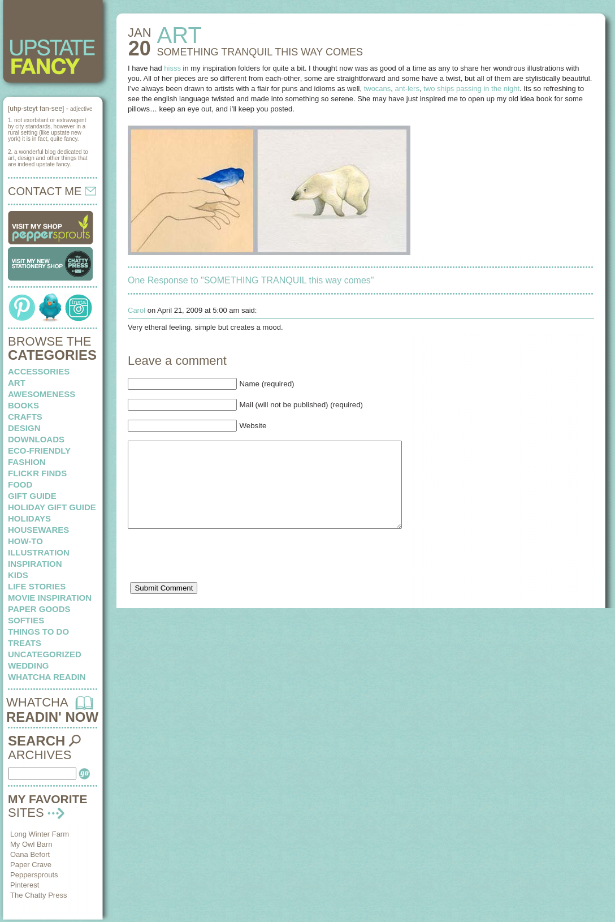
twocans (377, 88)
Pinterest (24, 885)
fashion (27, 462)
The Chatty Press (38, 895)
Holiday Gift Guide (52, 507)
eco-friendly (39, 450)
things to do (38, 631)
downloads (36, 439)
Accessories (39, 371)
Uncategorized (44, 654)
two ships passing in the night (471, 88)
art (16, 382)
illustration (39, 552)
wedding (28, 665)
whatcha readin (46, 677)
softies (26, 620)
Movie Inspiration (50, 597)
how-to (25, 541)
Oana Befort (30, 854)
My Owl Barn (31, 844)
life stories (37, 586)
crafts (25, 416)
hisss (172, 68)
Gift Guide (32, 496)
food (20, 484)
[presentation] (214, 577)
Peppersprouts (34, 875)
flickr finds (37, 473)
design (24, 428)
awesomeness (41, 394)
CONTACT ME (52, 191)
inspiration (35, 563)
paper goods (39, 609)
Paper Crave (30, 864)
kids (18, 575)
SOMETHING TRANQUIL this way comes (260, 52)
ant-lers (407, 88)
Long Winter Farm (39, 834)
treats (24, 643)
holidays (29, 518)
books (23, 405)
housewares (38, 530)
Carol (136, 310)
